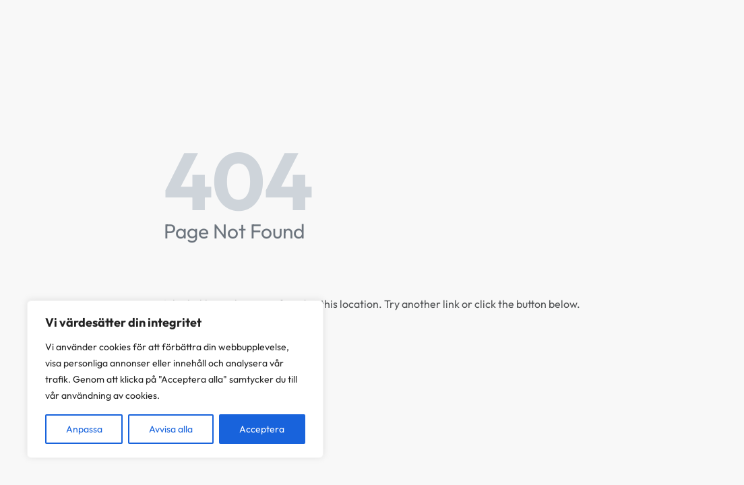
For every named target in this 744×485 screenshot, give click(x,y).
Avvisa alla (171, 429)
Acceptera (261, 429)
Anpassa (84, 429)
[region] (175, 379)
